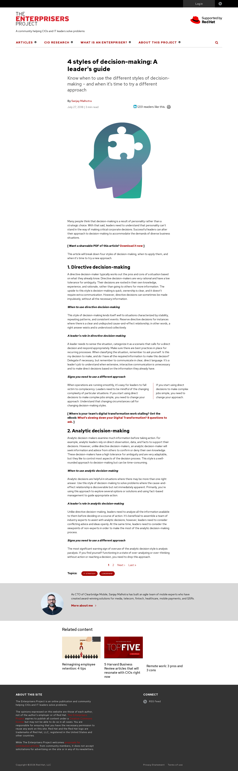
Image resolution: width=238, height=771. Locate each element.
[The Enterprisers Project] (42, 19)
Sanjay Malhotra (81, 101)
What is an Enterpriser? (104, 42)
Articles (24, 42)
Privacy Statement (154, 764)
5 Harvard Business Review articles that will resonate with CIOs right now (122, 670)
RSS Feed (155, 701)
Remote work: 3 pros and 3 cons (164, 668)
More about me (82, 605)
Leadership (107, 573)
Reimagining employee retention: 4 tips (78, 666)
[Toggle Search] (216, 42)
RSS (220, 4)
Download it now (131, 246)
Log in (199, 3)
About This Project (158, 42)
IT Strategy (89, 573)
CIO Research (56, 42)
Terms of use (175, 764)
